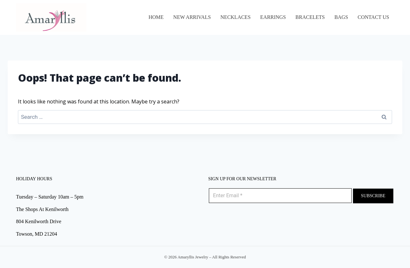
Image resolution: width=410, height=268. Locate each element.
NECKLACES (235, 17)
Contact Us (373, 17)
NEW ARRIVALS (192, 17)
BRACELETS (310, 17)
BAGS (341, 17)
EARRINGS (273, 17)
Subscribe (373, 195)
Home (156, 17)
